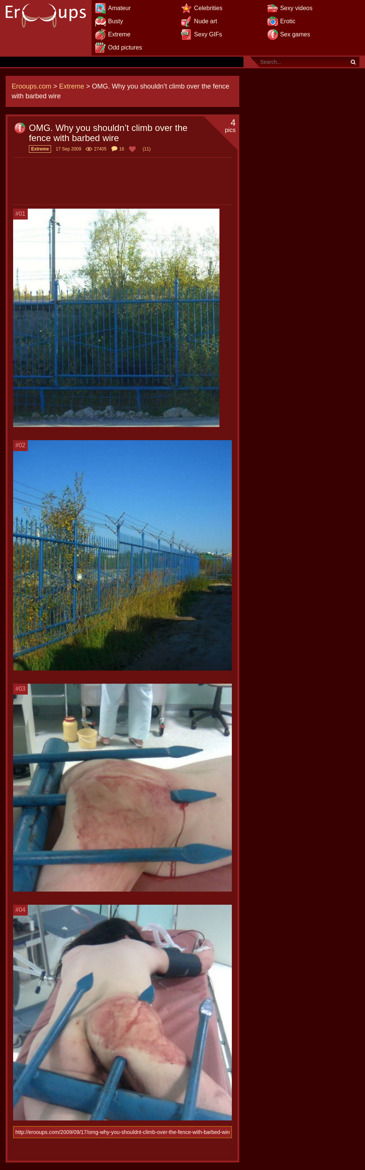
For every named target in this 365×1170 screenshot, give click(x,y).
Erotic (288, 21)
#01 (20, 214)
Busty (115, 21)
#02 (20, 445)
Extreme (119, 34)
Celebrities (208, 8)
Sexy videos (296, 8)
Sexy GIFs (208, 34)
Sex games (295, 34)
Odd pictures (125, 47)
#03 (20, 689)
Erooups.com (31, 86)
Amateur (119, 8)
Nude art (205, 21)
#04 (20, 910)
